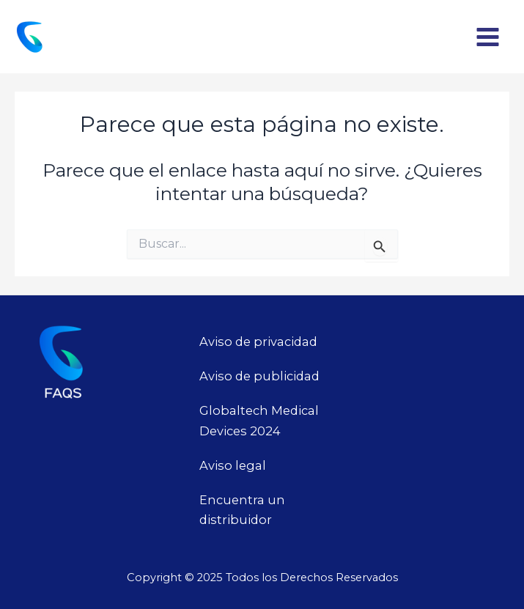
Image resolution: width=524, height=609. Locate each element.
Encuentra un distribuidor (242, 509)
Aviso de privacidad (258, 341)
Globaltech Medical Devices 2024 (259, 420)
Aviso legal (232, 465)
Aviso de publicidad (259, 376)
